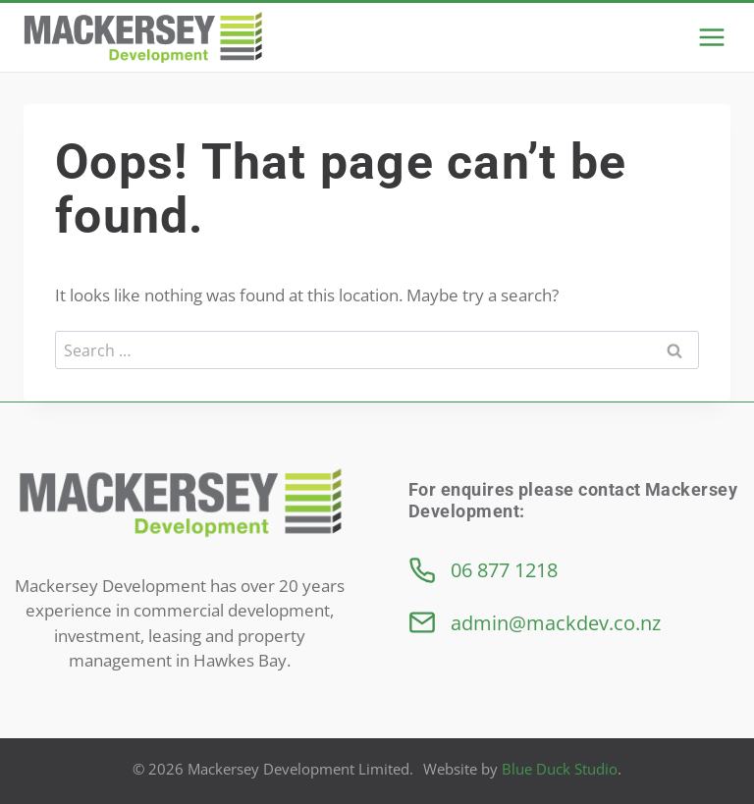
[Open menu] (711, 37)
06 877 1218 (504, 570)
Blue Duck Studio (560, 768)
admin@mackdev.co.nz (556, 623)
